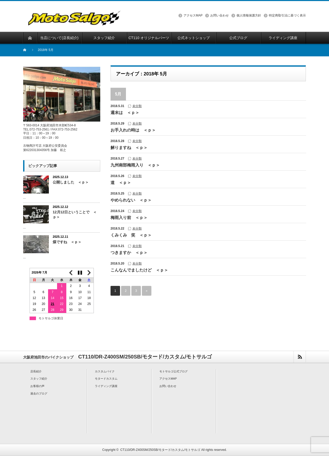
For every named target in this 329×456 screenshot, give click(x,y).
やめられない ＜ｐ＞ (131, 200)
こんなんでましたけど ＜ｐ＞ (139, 270)
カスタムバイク (105, 371)
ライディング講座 (106, 386)
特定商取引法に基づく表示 (287, 15)
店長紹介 (36, 371)
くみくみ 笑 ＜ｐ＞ (131, 235)
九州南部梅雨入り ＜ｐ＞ (135, 165)
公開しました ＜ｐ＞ (71, 182)
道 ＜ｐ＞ (121, 182)
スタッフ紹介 (38, 378)
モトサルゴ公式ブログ (173, 371)
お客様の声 (37, 386)
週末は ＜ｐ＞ (125, 112)
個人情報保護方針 (248, 15)
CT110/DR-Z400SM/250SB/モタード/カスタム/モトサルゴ (160, 450)
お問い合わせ (219, 15)
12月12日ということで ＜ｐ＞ (75, 214)
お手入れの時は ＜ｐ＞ (133, 130)
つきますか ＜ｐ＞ (129, 252)
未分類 (137, 106)
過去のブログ (38, 393)
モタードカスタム (106, 378)
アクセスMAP (193, 15)
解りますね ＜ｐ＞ (129, 147)
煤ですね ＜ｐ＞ (67, 242)
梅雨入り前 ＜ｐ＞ (129, 217)
